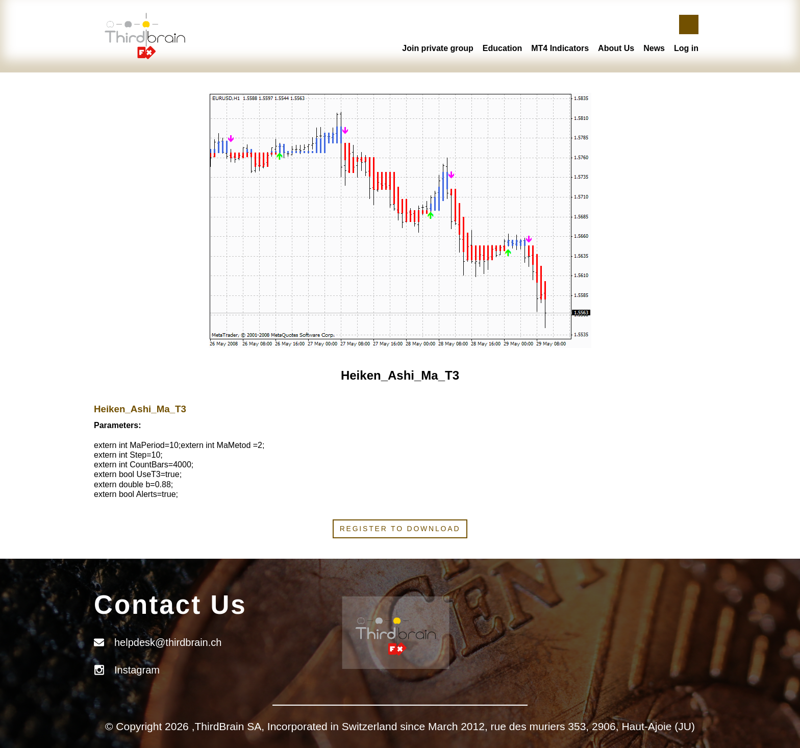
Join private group (437, 48)
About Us (616, 48)
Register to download (400, 529)
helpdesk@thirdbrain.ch (167, 642)
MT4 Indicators (560, 48)
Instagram (137, 670)
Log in (686, 48)
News (654, 48)
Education (502, 48)
